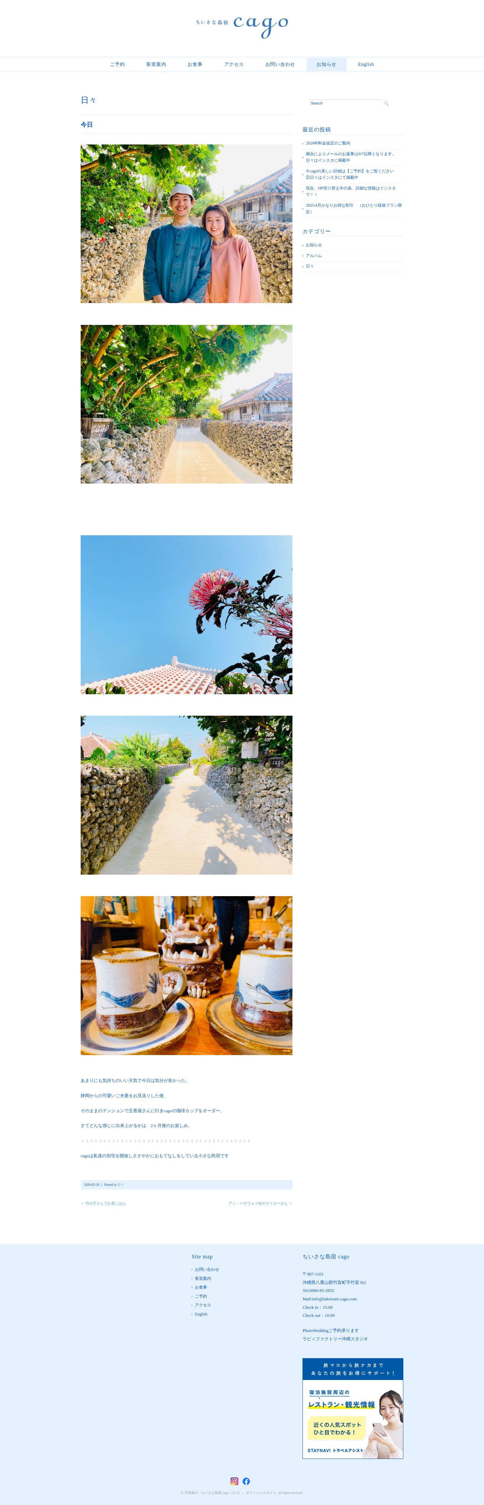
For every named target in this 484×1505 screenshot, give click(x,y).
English (366, 64)
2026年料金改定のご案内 (328, 143)
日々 (89, 100)
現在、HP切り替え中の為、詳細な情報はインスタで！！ (351, 191)
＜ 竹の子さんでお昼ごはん (103, 1203)
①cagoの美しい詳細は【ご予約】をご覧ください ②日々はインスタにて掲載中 (354, 174)
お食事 (195, 64)
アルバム (314, 255)
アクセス (234, 64)
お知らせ (326, 64)
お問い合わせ (280, 64)
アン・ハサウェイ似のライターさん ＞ (260, 1203)
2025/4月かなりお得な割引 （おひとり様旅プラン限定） (354, 208)
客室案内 (156, 64)
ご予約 (117, 64)
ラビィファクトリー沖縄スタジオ (335, 1338)
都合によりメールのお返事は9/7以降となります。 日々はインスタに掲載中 (353, 157)
